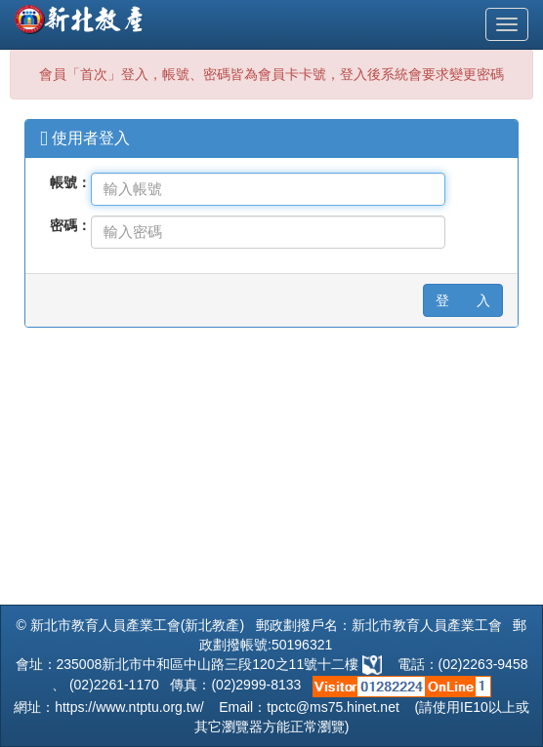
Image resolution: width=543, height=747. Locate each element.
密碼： (70, 225)
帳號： (70, 182)
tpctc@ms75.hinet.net (333, 707)
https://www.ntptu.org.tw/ (129, 707)
